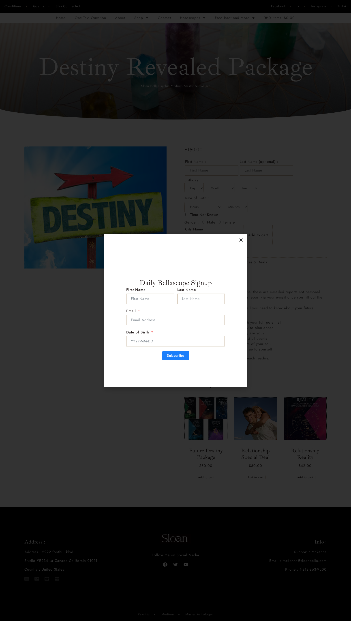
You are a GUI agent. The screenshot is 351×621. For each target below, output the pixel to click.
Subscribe (175, 355)
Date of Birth (137, 332)
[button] (241, 240)
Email (131, 311)
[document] (175, 310)
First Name (136, 289)
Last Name (186, 289)
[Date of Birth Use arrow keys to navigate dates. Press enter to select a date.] (175, 341)
